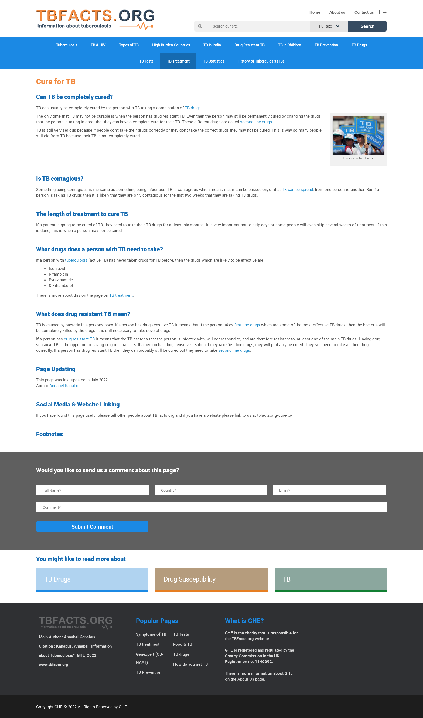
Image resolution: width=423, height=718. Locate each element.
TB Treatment (178, 61)
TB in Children (289, 44)
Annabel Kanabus (64, 385)
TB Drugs (359, 44)
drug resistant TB (79, 338)
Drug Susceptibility (189, 579)
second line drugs (256, 121)
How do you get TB (190, 664)
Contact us (364, 12)
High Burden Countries (171, 44)
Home (314, 12)
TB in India (212, 44)
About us (337, 12)
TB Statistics (213, 61)
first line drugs (247, 324)
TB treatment (121, 295)
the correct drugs (213, 130)
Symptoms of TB (151, 634)
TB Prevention (326, 44)
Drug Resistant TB (249, 44)
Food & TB (182, 644)
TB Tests (146, 61)
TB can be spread (297, 189)
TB (287, 579)
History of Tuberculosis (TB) (261, 61)
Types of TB (129, 44)
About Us (245, 679)
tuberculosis (76, 260)
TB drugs (193, 107)
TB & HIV (98, 44)
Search (367, 26)
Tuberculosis (66, 44)
